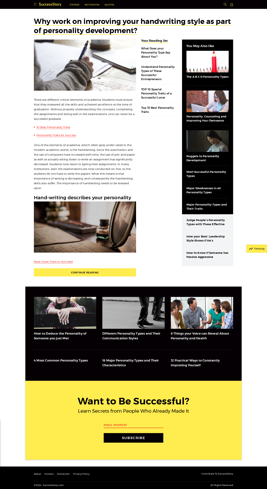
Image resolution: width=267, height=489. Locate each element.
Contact (49, 474)
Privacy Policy (81, 474)
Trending (259, 249)
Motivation (92, 5)
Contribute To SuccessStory (217, 474)
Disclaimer (63, 474)
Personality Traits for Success (56, 135)
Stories (75, 5)
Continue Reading (85, 272)
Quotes (109, 5)
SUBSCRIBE (133, 438)
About (37, 474)
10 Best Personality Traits (53, 127)
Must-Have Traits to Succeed (53, 261)
